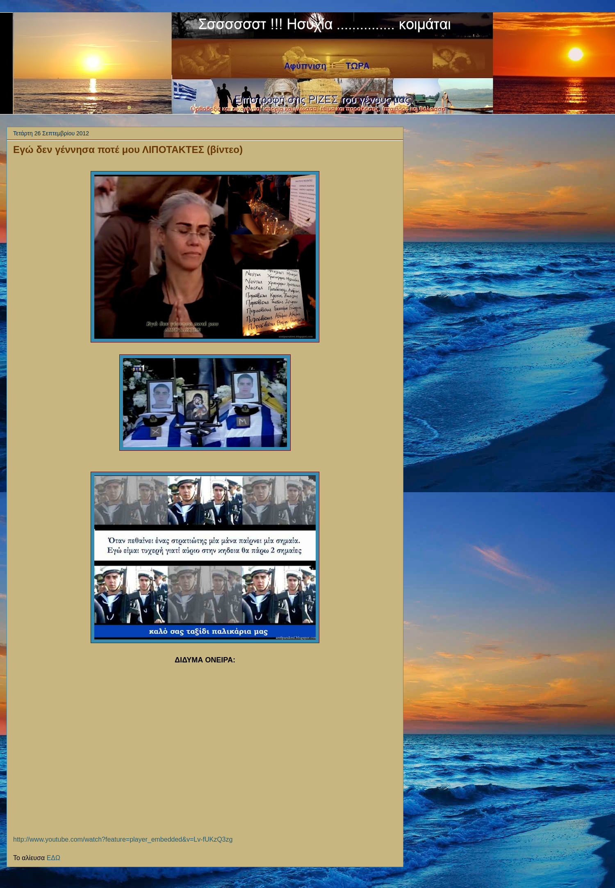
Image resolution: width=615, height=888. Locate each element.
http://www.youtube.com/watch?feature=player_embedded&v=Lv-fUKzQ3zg (122, 839)
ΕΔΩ (53, 857)
